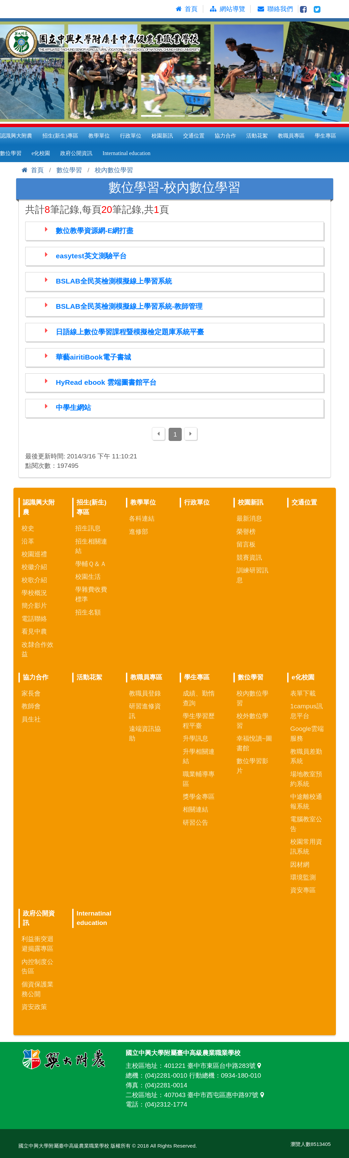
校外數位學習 (252, 720)
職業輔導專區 (199, 779)
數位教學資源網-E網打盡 (94, 230)
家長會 (31, 693)
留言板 (246, 544)
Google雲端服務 (307, 733)
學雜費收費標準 (91, 594)
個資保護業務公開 (37, 989)
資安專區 (303, 890)
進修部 (138, 531)
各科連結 (142, 518)
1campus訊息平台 (306, 711)
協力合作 (225, 136)
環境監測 (303, 877)
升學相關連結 (199, 756)
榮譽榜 (246, 531)
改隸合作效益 (37, 649)
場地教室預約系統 (306, 779)
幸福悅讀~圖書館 (254, 743)
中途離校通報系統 (306, 801)
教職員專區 (291, 136)
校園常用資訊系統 (306, 846)
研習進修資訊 (145, 711)
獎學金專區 (199, 796)
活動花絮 (257, 136)
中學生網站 (73, 407)
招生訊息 (88, 528)
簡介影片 (34, 605)
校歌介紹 (34, 580)
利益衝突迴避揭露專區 (37, 943)
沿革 (27, 541)
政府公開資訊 (76, 153)
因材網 (299, 864)
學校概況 (34, 592)
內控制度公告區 (37, 966)
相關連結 (195, 809)
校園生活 (88, 576)
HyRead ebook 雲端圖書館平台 (106, 382)
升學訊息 (195, 738)
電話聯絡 (34, 618)
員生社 (31, 719)
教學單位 (99, 136)
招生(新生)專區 (60, 136)
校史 (27, 528)
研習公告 (195, 822)
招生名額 (88, 612)
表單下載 (303, 693)
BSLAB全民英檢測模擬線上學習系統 (114, 281)
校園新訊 (162, 136)
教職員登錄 (145, 693)
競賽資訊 (249, 557)
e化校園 (41, 153)
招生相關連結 (91, 546)
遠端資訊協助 (145, 733)
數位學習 (69, 170)
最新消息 (249, 518)
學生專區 (325, 136)
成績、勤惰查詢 (199, 698)
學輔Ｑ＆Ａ (90, 563)
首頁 (32, 170)
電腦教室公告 (306, 824)
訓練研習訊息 (252, 575)
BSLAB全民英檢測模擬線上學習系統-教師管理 (129, 306)
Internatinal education (126, 153)
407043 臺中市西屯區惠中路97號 (215, 1094)
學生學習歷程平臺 (199, 720)
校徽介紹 (34, 566)
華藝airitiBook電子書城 (93, 357)
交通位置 (194, 136)
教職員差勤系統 (306, 756)
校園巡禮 (34, 554)
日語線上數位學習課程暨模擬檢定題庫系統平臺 (130, 332)
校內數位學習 (114, 170)
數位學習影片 (252, 765)
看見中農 (34, 631)
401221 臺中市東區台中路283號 (214, 1065)
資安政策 (34, 1006)
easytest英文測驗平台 (91, 256)
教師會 (31, 706)
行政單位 (130, 136)
